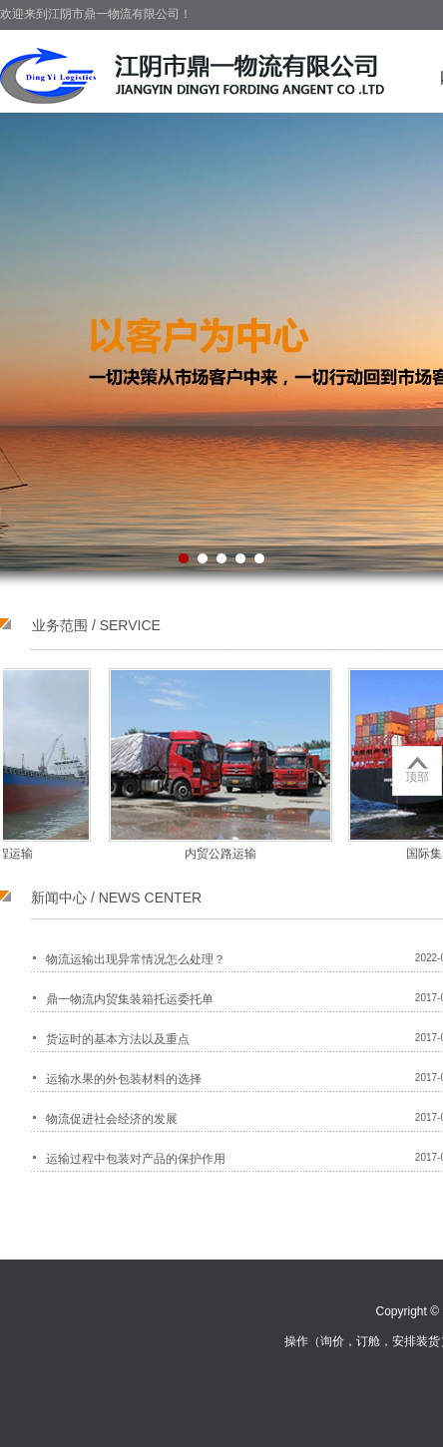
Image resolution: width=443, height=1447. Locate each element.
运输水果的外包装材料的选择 (124, 1079)
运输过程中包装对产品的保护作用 (135, 1159)
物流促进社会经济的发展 (112, 1119)
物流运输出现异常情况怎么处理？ (135, 959)
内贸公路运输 (216, 854)
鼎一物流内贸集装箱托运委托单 (130, 999)
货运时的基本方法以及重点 (118, 1039)
